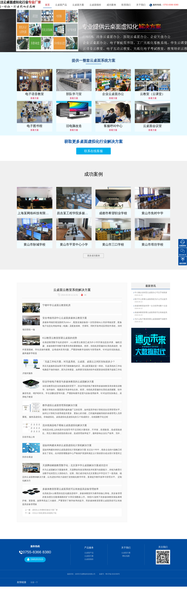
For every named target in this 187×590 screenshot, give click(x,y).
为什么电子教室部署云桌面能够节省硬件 (151, 319)
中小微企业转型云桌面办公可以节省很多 (151, 292)
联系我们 (126, 5)
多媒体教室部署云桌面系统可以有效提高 (151, 312)
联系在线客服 (93, 151)
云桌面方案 (78, 5)
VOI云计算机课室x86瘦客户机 (44, 516)
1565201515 (35, 563)
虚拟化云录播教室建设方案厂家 (45, 513)
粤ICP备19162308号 (112, 577)
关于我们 (141, 5)
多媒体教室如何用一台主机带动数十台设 (151, 306)
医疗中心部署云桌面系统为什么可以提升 (151, 299)
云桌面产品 (61, 5)
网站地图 (126, 559)
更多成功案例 (93, 256)
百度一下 (34, 586)
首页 (47, 5)
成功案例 (111, 5)
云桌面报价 (95, 5)
